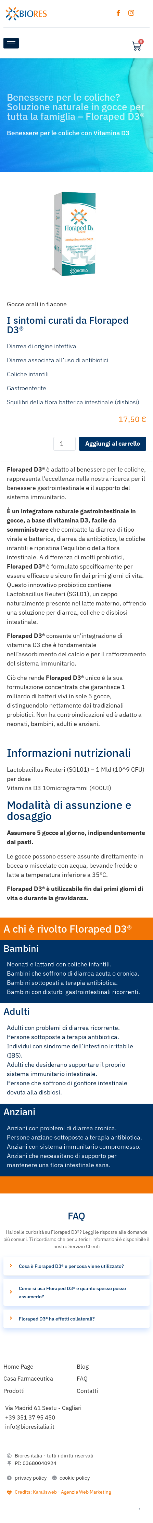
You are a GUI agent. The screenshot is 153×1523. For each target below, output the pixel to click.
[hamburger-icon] (11, 43)
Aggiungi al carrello (112, 443)
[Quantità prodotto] (64, 444)
